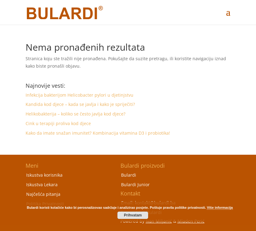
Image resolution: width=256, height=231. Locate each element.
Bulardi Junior (135, 184)
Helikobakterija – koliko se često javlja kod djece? (75, 114)
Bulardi (128, 175)
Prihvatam (133, 215)
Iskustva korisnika (44, 175)
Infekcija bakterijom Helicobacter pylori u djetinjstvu (79, 95)
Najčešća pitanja (43, 194)
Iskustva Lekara (42, 184)
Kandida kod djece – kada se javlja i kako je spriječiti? (80, 104)
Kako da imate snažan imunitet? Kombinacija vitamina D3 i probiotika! (98, 133)
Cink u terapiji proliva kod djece (58, 123)
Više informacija (220, 207)
